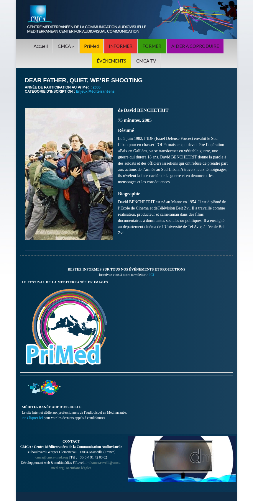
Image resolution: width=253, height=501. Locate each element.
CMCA (66, 46)
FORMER (151, 46)
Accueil (41, 46)
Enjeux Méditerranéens (95, 91)
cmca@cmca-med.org (51, 457)
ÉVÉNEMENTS (111, 60)
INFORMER (120, 46)
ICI (151, 275)
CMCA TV (146, 60)
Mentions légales (78, 468)
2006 (97, 87)
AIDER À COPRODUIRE (195, 46)
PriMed (91, 46)
